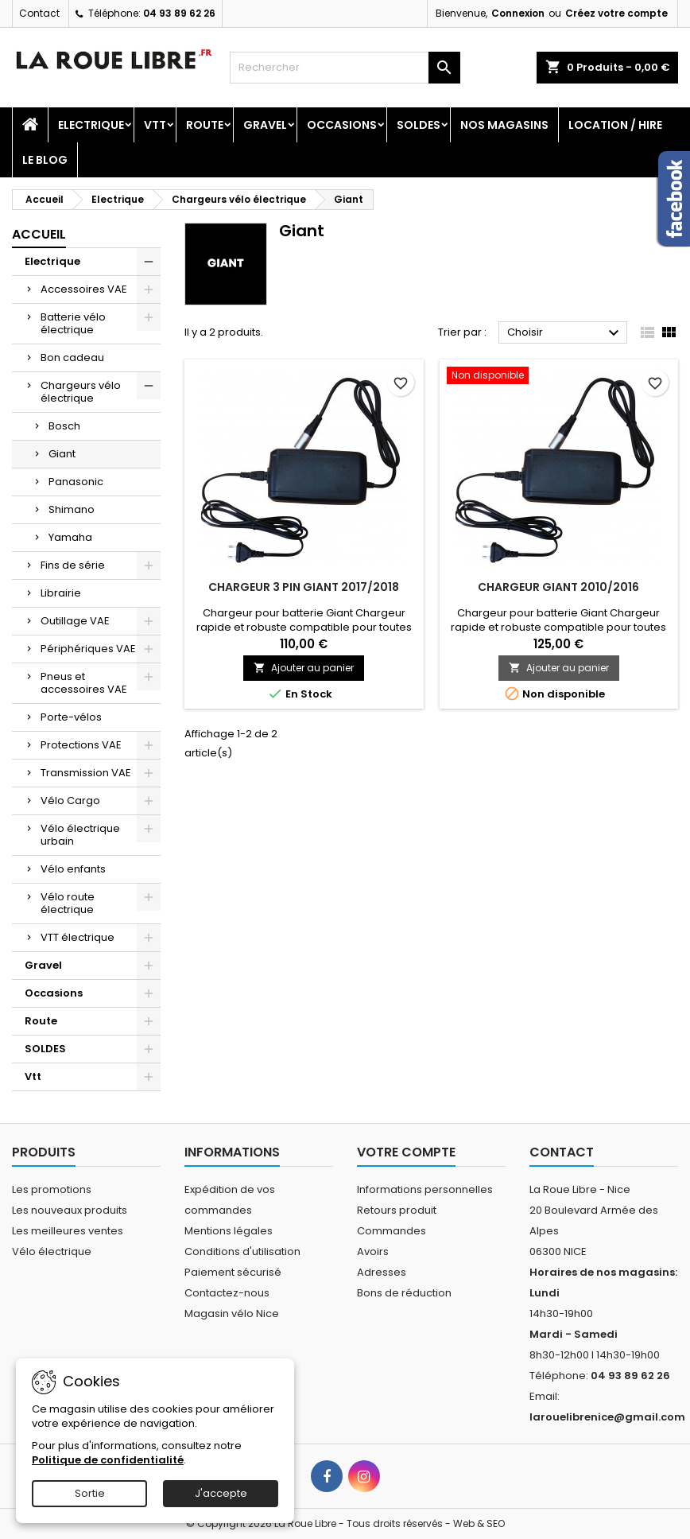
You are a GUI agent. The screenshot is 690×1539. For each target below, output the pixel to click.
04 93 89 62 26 (179, 13)
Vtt (155, 125)
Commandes (391, 1230)
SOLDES (418, 125)
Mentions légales (228, 1230)
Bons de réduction (404, 1292)
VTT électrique (77, 937)
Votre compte (406, 1152)
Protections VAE (81, 744)
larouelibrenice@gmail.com (607, 1416)
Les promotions (51, 1189)
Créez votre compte (616, 13)
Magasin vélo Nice (231, 1313)
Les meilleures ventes (67, 1230)
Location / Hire (615, 125)
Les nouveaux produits (69, 1210)
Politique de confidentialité (108, 1459)
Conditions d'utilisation (242, 1251)
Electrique (91, 125)
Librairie (61, 592)
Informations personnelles (425, 1189)
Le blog (45, 160)
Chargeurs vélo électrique (81, 392)
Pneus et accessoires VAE (84, 683)
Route (204, 125)
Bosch (64, 425)
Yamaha (70, 537)
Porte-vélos (71, 717)
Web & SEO (479, 1523)
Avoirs (373, 1251)
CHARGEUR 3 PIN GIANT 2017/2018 (303, 587)
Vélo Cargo (70, 800)
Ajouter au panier (304, 667)
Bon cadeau (72, 357)
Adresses (381, 1272)
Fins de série (73, 565)
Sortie (90, 1493)
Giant (62, 453)
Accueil (39, 234)
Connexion (518, 13)
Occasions (342, 125)
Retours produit (396, 1210)
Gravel (265, 125)
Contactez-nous (226, 1292)
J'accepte (221, 1493)
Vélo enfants (73, 868)
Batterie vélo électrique (73, 323)
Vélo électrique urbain (80, 835)
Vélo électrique (51, 1251)
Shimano (71, 509)
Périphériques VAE (88, 648)
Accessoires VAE (84, 289)
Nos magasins (504, 125)
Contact (39, 13)
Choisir (565, 333)
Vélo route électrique (68, 903)
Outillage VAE (75, 620)
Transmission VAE (86, 772)
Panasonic (75, 481)
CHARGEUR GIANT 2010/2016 (558, 587)
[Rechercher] (344, 68)
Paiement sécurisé (232, 1272)
